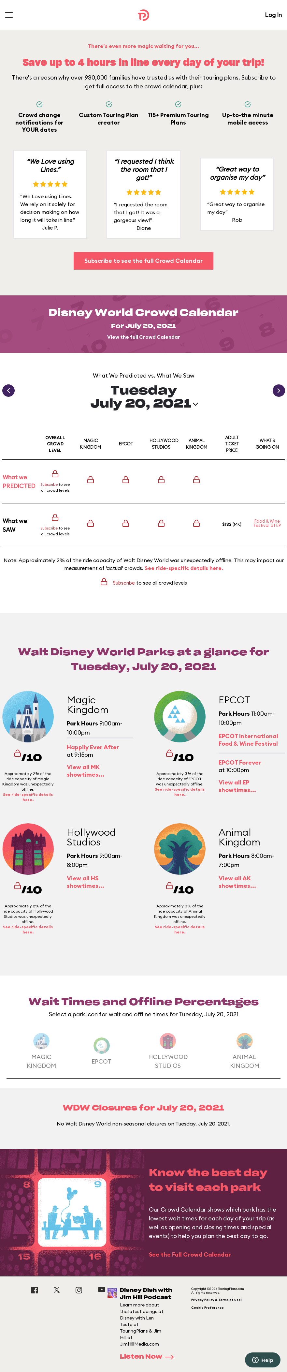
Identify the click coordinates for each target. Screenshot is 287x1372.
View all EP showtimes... (237, 786)
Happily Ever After (93, 747)
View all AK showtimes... (237, 881)
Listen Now (149, 1357)
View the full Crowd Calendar (143, 337)
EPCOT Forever (240, 762)
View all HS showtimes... (85, 881)
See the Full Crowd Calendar (190, 1254)
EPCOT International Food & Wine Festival (248, 739)
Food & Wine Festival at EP (267, 523)
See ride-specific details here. (184, 568)
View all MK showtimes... (85, 770)
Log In (273, 15)
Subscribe (49, 484)
